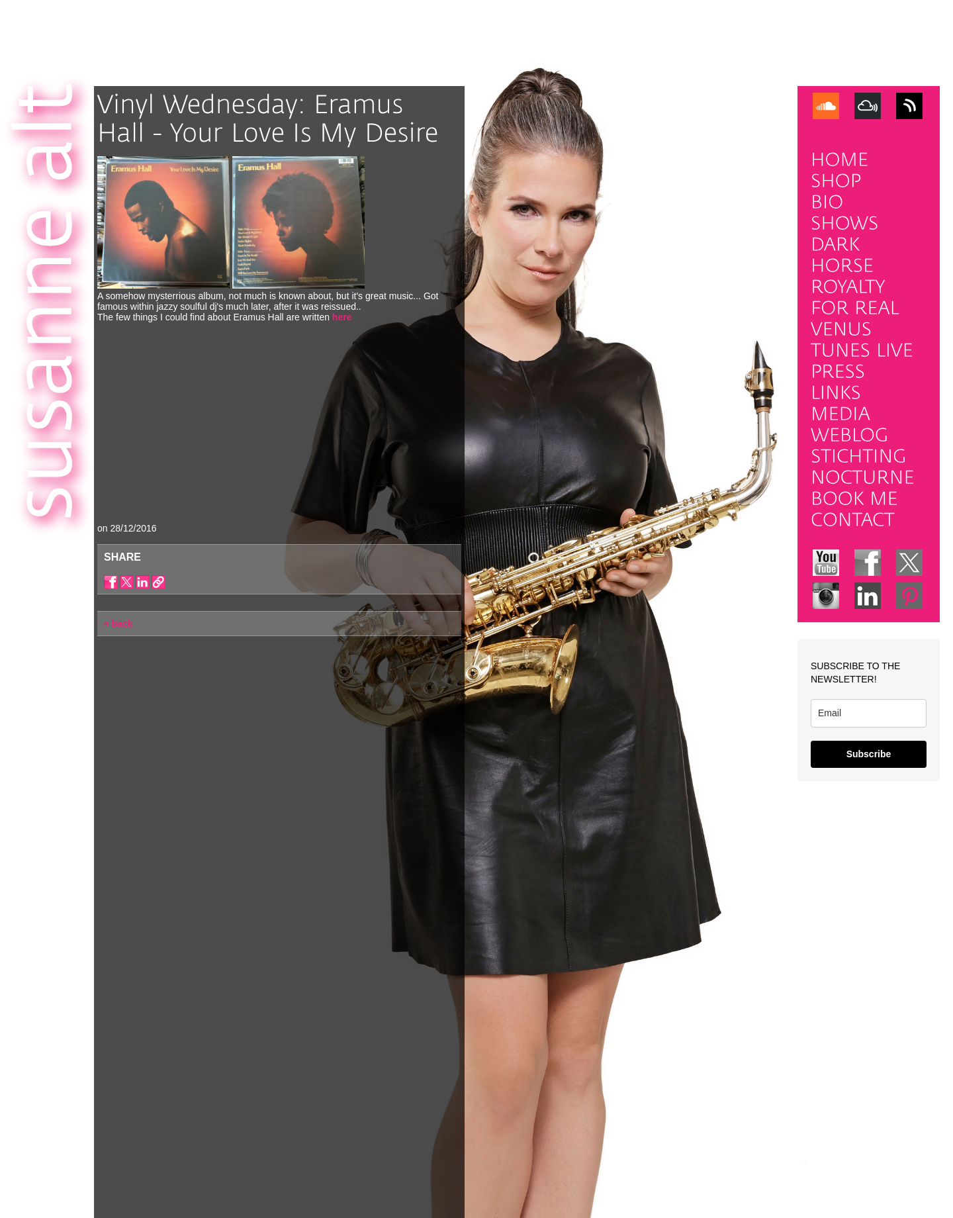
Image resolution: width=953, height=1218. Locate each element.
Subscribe (868, 754)
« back (118, 623)
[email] (869, 713)
